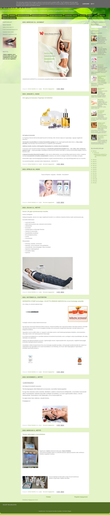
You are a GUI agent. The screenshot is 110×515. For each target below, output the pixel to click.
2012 (94, 182)
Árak (95, 15)
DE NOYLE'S (100, 65)
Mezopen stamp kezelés (56, 15)
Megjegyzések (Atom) (33, 499)
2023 (94, 161)
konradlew (59, 511)
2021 (94, 165)
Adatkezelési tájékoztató (9, 18)
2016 (94, 175)
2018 (94, 171)
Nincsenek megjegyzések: (49, 88)
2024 (94, 159)
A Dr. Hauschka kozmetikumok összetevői (101, 112)
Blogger (69, 511)
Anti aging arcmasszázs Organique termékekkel (37, 98)
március (96, 152)
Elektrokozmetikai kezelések (39, 15)
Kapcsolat (102, 15)
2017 (94, 173)
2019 (94, 169)
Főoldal (5, 15)
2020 (94, 167)
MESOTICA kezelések (23, 15)
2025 (94, 151)
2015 (94, 177)
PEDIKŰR (12, 15)
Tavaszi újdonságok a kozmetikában (33, 434)
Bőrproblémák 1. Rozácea (101, 89)
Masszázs (82, 15)
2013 (94, 180)
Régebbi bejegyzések (81, 497)
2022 (94, 163)
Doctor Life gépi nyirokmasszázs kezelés (35, 211)
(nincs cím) (100, 47)
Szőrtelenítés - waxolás (71, 15)
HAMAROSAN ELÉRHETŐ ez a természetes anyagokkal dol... (100, 155)
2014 (94, 178)
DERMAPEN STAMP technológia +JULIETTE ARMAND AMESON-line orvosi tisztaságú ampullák (53, 301)
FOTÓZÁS (100, 36)
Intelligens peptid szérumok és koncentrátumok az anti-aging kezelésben (102, 124)
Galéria (90, 15)
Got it (92, 3)
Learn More (85, 3)
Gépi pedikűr (100, 99)
